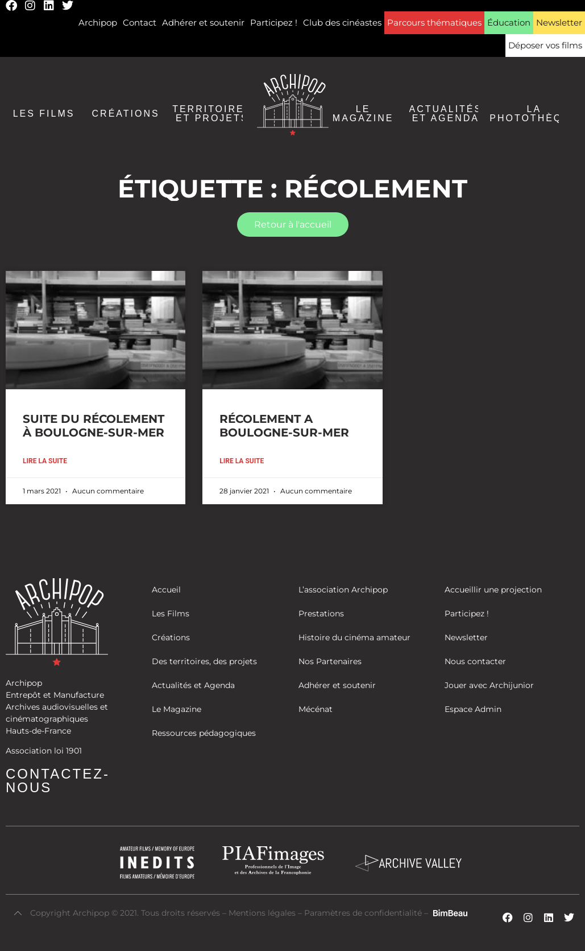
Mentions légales (263, 913)
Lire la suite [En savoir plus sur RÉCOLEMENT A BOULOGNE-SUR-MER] (241, 461)
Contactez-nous (58, 780)
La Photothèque (533, 114)
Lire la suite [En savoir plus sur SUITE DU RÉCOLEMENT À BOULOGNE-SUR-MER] (45, 461)
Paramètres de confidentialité (363, 913)
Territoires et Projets (212, 114)
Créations (126, 113)
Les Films (44, 113)
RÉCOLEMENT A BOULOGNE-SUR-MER (284, 425)
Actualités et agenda (446, 114)
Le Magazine (363, 114)
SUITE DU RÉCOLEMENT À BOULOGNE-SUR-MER (93, 425)
